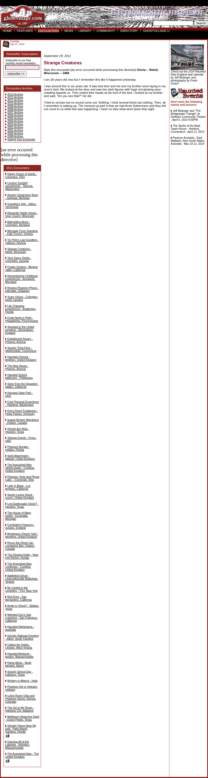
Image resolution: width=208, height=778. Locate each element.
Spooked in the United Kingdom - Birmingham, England (19, 329)
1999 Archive (15, 136)
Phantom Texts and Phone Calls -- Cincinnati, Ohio (22, 478)
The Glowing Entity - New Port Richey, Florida (21, 556)
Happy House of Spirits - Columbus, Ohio (21, 176)
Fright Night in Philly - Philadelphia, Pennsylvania (21, 319)
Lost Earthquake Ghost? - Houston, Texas (22, 505)
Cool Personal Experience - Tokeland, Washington (22, 403)
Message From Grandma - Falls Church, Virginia (21, 233)
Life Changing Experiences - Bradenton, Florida (20, 308)
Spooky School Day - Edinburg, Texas (19, 673)
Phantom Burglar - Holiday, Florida (17, 448)
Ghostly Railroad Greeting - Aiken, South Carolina (22, 637)
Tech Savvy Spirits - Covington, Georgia (18, 260)
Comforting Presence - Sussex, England (20, 526)
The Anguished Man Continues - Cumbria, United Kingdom (18, 566)
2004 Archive (15, 121)
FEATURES (25, 30)
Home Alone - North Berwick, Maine (18, 664)
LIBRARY (85, 30)
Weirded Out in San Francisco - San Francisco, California (21, 617)
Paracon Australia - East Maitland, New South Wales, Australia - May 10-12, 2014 (188, 140)
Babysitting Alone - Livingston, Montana (17, 224)
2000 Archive (15, 133)
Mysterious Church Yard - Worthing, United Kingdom (21, 535)
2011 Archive (15, 100)
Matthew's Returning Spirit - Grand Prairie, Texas (22, 718)
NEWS (68, 30)
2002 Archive (15, 127)
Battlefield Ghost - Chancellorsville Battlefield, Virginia (21, 578)
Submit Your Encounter (21, 139)
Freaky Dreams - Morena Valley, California (21, 269)
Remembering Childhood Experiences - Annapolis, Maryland (21, 279)
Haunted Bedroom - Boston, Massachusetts (19, 655)
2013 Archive (15, 94)
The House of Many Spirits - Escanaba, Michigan (18, 515)
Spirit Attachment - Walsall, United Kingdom (20, 457)
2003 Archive (15, 124)
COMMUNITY (106, 30)
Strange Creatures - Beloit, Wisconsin (18, 251)
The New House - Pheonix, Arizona (16, 367)
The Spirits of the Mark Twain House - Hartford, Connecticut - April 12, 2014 (187, 128)
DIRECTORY (129, 30)
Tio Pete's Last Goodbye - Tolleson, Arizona (22, 242)
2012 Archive (15, 97)
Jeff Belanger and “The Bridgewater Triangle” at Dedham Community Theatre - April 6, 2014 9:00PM (188, 115)
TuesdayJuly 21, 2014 (17, 43)
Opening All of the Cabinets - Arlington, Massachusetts (17, 744)
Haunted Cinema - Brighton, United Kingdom (20, 358)
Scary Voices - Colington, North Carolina (21, 298)
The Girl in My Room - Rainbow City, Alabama (19, 709)
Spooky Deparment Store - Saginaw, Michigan (21, 197)
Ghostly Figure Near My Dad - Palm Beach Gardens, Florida (20, 730)
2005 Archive (15, 118)
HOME (7, 30)
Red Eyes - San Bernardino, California (18, 598)
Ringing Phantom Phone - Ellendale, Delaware (22, 289)
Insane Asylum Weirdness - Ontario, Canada (22, 421)
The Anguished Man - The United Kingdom (22, 757)
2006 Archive (15, 115)
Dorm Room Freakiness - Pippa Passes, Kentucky (21, 412)
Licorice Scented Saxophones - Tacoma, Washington (19, 186)
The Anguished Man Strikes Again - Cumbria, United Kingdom (20, 467)
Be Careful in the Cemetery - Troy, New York (21, 589)
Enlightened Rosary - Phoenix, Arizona (19, 340)
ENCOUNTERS (48, 30)
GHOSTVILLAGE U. (156, 30)
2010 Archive (15, 103)
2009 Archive (15, 106)
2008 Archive (15, 109)
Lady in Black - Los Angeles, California (17, 487)
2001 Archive (15, 130)
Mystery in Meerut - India (22, 680)
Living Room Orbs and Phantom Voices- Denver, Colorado (20, 698)
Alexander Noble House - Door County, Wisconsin (21, 215)
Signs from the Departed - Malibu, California (22, 385)
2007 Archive (15, 112)
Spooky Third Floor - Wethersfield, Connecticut (20, 349)
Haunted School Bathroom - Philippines (19, 376)
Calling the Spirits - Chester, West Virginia (18, 646)
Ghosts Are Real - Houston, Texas (17, 430)
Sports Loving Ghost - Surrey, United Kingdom (19, 496)
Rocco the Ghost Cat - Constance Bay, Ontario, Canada (20, 545)
